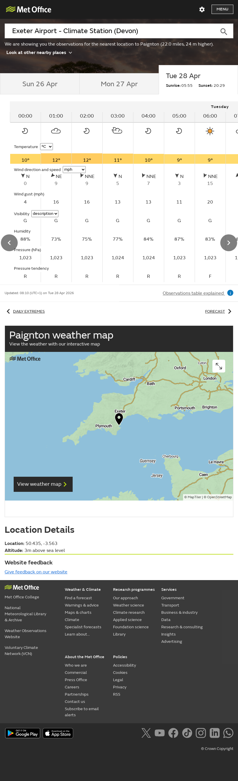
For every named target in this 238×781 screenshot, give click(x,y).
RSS (116, 694)
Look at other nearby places (39, 52)
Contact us (75, 701)
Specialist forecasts (83, 627)
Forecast (219, 311)
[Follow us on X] (147, 734)
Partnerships (77, 694)
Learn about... (77, 634)
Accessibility (124, 665)
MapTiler (194, 497)
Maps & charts (78, 612)
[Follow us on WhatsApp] (228, 734)
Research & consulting (182, 627)
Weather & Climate (83, 589)
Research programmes (134, 589)
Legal (118, 679)
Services (169, 589)
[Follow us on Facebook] (174, 734)
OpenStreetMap (219, 497)
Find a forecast (78, 597)
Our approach (125, 597)
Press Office (76, 679)
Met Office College (22, 597)
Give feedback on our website (36, 572)
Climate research (129, 612)
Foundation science (131, 627)
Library (119, 634)
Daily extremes (25, 311)
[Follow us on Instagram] (202, 734)
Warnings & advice (82, 605)
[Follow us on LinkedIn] (216, 734)
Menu (222, 9)
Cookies (120, 672)
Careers (72, 687)
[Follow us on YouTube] (161, 734)
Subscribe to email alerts (82, 711)
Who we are (76, 665)
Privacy (119, 687)
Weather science (128, 605)
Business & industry (179, 612)
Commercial (76, 672)
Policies (120, 656)
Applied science (127, 619)
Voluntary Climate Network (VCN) (21, 650)
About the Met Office (84, 656)
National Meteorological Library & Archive (25, 613)
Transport (170, 605)
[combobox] (109, 31)
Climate (72, 619)
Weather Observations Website (25, 633)
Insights (168, 634)
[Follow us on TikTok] (188, 734)
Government (173, 597)
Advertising (171, 641)
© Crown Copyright (217, 748)
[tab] (39, 83)
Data (166, 619)
